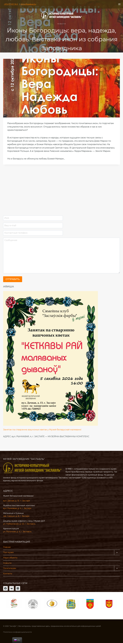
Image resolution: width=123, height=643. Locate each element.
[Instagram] (18, 588)
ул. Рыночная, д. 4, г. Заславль (17, 531)
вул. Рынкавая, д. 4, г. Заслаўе (17, 508)
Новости (61, 24)
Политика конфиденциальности (17, 632)
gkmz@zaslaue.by (26, 4)
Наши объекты (10, 557)
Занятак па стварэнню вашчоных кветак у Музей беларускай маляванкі (42, 429)
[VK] (11, 588)
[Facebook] (5, 588)
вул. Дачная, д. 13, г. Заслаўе (16, 501)
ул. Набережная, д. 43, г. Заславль (19, 524)
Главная (7, 547)
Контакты (7, 573)
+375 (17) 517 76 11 (10, 4)
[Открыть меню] (119, 4)
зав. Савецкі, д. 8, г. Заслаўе (16, 516)
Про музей (8, 552)
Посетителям (9, 568)
